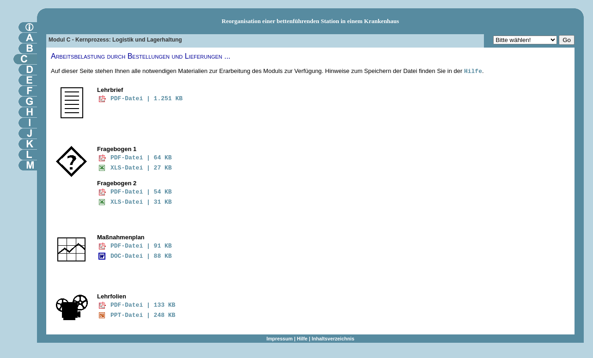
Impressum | (281, 338)
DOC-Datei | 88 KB (141, 256)
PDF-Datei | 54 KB (141, 191)
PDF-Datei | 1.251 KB (146, 98)
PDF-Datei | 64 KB (141, 157)
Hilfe (473, 71)
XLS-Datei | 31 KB (141, 202)
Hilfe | (304, 338)
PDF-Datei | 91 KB (141, 246)
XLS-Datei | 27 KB (141, 167)
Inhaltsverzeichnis (333, 338)
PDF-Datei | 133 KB (142, 305)
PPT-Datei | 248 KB (142, 315)
